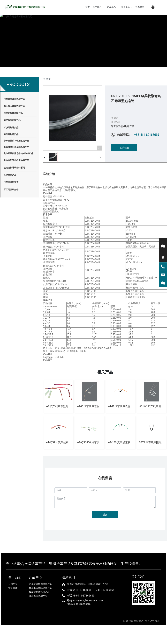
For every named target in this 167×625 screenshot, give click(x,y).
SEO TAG (128, 621)
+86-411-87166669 (146, 134)
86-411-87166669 (84, 595)
